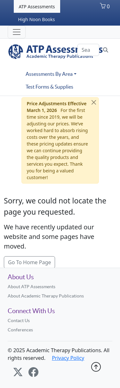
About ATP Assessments (31, 286)
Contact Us (19, 320)
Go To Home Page (29, 262)
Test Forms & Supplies (49, 87)
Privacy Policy (68, 357)
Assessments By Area (49, 74)
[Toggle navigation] (17, 32)
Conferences (20, 329)
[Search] (88, 50)
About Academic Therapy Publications (46, 295)
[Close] (94, 102)
